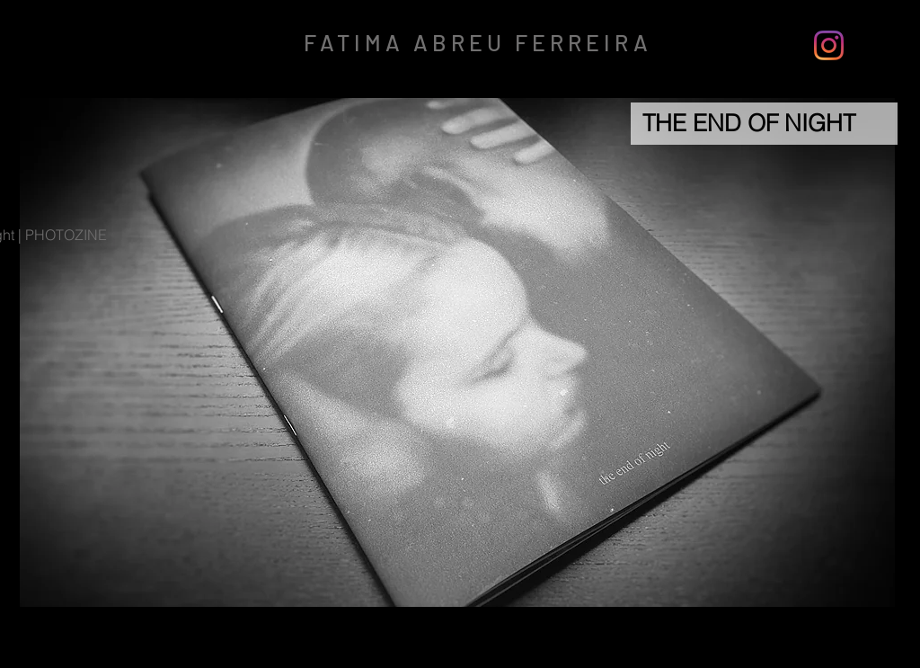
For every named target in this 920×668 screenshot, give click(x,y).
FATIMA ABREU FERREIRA (478, 42)
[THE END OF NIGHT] (764, 123)
